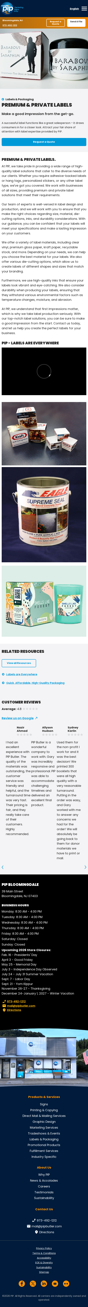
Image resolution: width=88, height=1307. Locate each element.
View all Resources (19, 663)
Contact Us (44, 1209)
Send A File (76, 21)
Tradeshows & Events (44, 1133)
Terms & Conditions (44, 1253)
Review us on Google (18, 718)
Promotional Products (44, 1145)
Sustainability (44, 1198)
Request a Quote (55, 22)
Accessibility (44, 1258)
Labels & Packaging (20, 99)
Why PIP (44, 1175)
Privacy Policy (44, 1248)
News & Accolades (44, 1180)
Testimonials (44, 1192)
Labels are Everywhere (21, 674)
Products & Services (44, 1097)
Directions (11, 1010)
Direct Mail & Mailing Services (44, 1116)
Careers (44, 1186)
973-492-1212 (10, 25)
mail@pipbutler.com (18, 1006)
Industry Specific (44, 1157)
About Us (44, 1167)
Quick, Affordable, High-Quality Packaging (35, 683)
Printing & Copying (44, 1110)
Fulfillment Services (44, 1151)
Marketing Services (44, 1127)
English (74, 8)
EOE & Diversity (44, 1262)
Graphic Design (44, 1122)
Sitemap (44, 1272)
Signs (44, 1104)
